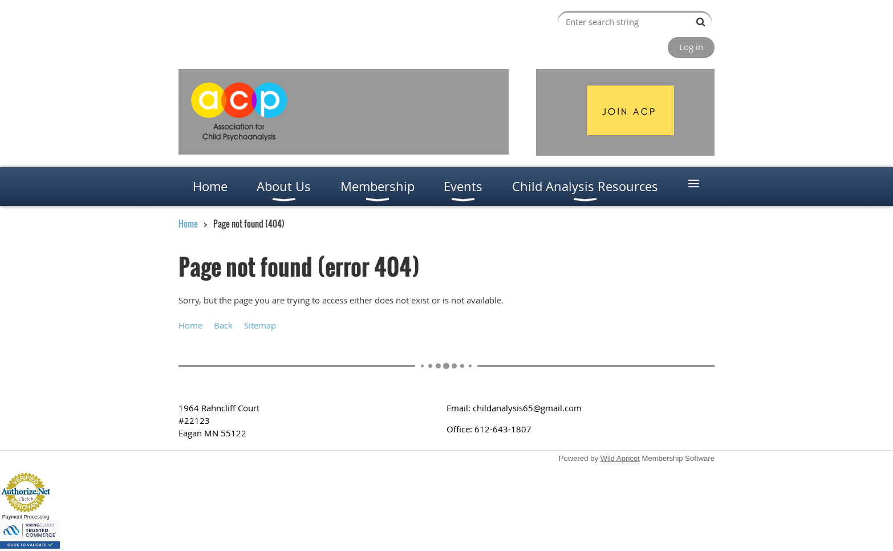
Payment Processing (26, 517)
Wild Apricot (620, 458)
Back (223, 325)
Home (188, 223)
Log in (691, 46)
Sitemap (260, 325)
